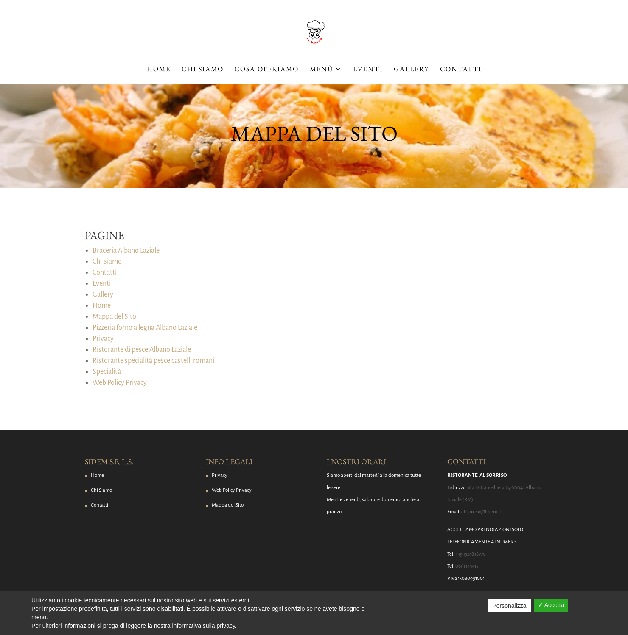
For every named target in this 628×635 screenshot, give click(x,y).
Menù (322, 69)
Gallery (411, 69)
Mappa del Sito (114, 316)
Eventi (368, 69)
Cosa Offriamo (267, 69)
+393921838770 (470, 554)
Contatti (461, 69)
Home (159, 69)
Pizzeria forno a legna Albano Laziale (145, 327)
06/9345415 (466, 566)
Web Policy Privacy (120, 383)
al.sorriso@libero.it (481, 512)
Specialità (107, 372)
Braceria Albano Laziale (126, 250)
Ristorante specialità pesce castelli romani (153, 361)
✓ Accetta (551, 605)
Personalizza (509, 605)
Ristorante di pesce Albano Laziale (142, 350)
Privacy (103, 339)
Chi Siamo (203, 69)
